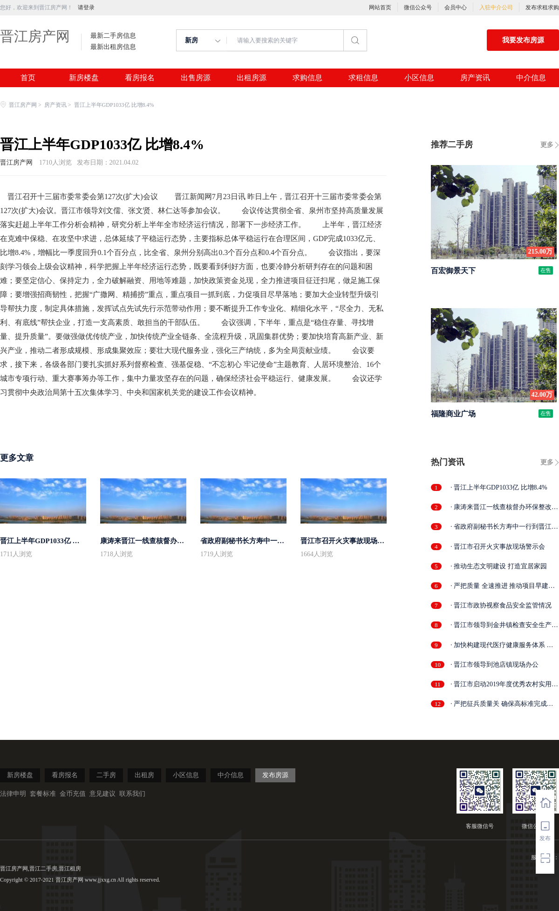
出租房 (144, 775)
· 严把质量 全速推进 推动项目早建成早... (502, 586)
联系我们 (132, 793)
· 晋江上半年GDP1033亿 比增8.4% (498, 487)
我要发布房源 (523, 40)
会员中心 (455, 7)
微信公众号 (418, 7)
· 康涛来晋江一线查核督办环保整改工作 (504, 507)
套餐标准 (43, 793)
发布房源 (275, 775)
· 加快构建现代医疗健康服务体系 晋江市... (501, 645)
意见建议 (102, 793)
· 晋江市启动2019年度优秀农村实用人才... (504, 685)
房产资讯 (475, 78)
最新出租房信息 (113, 47)
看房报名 (140, 78)
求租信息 (363, 78)
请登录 (86, 7)
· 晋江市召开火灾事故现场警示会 (497, 546)
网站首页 (380, 7)
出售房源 (196, 78)
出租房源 (252, 78)
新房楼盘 (84, 78)
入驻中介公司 (496, 7)
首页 (28, 78)
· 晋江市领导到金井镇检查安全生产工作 (504, 625)
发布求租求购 (542, 7)
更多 (546, 144)
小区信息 (419, 78)
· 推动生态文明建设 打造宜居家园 (498, 566)
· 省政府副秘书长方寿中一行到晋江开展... (504, 527)
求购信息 (307, 78)
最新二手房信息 (113, 36)
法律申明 (13, 793)
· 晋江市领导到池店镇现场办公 (494, 664)
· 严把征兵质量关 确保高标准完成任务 (501, 704)
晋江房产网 (35, 36)
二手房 (106, 775)
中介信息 (531, 78)
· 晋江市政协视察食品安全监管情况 (501, 605)
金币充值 (73, 793)
